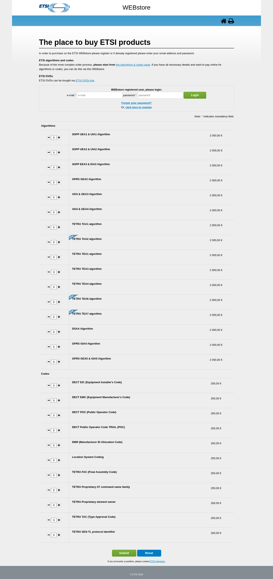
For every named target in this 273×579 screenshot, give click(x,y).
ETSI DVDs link (85, 80)
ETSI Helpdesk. (157, 561)
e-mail (71, 95)
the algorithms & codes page (133, 64)
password (129, 95)
